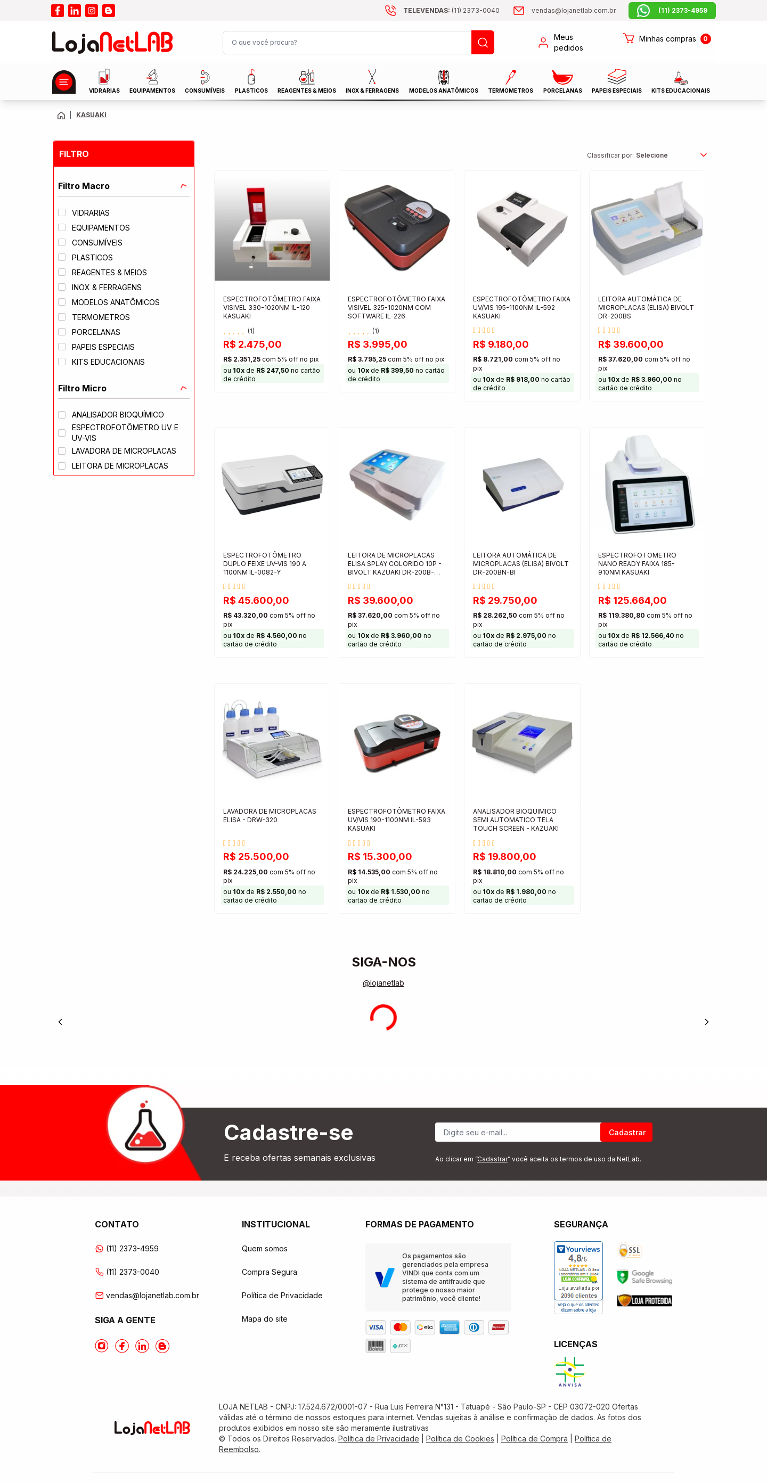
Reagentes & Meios (307, 81)
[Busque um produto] (482, 42)
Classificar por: (610, 155)
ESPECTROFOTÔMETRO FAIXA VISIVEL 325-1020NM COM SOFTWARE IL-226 (396, 307)
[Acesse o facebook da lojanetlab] (57, 10)
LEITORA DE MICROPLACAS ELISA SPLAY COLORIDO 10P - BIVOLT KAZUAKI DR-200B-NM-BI (395, 564)
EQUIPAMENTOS (152, 81)
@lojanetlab (383, 982)
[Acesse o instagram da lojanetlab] (91, 10)
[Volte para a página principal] (61, 115)
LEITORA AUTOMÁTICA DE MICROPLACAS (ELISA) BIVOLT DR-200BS (646, 307)
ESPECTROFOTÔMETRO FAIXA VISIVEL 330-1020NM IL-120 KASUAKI (272, 307)
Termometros (510, 82)
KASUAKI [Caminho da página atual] (91, 115)
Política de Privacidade (282, 1295)
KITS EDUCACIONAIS (680, 82)
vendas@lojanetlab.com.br (147, 1295)
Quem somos (265, 1248)
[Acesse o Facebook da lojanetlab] (122, 1346)
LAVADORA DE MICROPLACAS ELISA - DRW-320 (269, 815)
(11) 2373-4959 (127, 1248)
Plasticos (251, 81)
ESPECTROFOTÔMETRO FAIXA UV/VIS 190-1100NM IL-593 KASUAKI (396, 819)
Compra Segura (269, 1271)
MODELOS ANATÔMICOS (443, 82)
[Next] (706, 1022)
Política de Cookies (460, 1438)
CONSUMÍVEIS (205, 82)
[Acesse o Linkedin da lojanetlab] (142, 1346)
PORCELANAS (562, 82)
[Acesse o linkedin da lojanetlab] (74, 10)
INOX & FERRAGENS (372, 81)
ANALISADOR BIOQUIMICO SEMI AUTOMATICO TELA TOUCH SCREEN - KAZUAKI (516, 819)
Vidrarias (104, 81)
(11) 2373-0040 (127, 1271)
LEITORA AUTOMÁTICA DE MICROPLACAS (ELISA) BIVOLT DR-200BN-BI (521, 563)
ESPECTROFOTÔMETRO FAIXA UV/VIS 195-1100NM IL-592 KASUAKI (521, 307)
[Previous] (60, 1022)
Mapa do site (265, 1318)
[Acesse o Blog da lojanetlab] (162, 1346)
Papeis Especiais (617, 81)
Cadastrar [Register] (627, 1132)
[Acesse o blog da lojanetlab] (108, 10)
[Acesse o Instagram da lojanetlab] (102, 1346)
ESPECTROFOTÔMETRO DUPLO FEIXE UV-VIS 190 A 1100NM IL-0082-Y (264, 563)
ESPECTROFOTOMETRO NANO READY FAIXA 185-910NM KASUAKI (637, 563)
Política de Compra (534, 1438)
